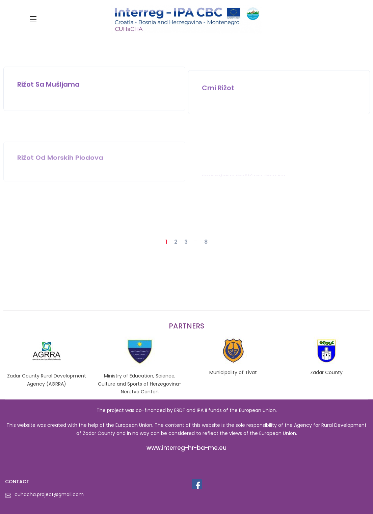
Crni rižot (218, 97)
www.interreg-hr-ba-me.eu (186, 448)
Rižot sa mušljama (48, 87)
